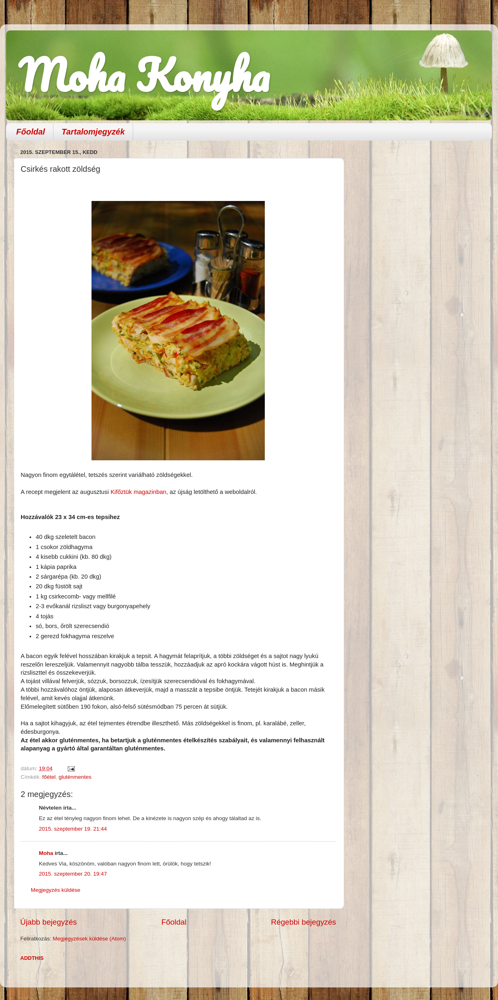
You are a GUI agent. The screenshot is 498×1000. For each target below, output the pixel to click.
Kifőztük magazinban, (139, 492)
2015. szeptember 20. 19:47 (73, 874)
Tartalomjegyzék (93, 131)
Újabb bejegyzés (48, 922)
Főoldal (30, 131)
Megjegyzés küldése (55, 890)
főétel (48, 777)
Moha (46, 853)
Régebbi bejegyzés (303, 922)
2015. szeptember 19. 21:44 (73, 829)
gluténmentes (75, 777)
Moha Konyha (143, 74)
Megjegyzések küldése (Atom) (89, 939)
